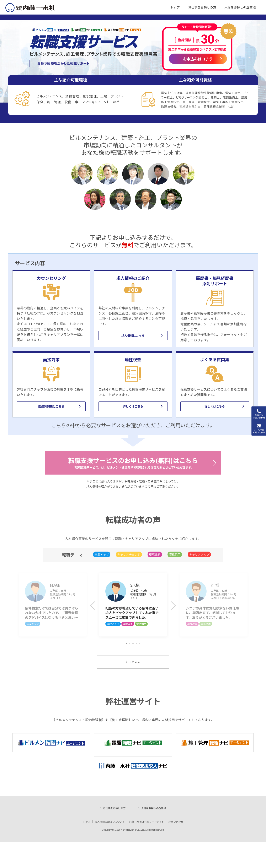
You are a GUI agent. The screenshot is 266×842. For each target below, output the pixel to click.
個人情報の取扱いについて (110, 821)
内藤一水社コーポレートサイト (146, 821)
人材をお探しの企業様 (153, 808)
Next (172, 607)
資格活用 (175, 554)
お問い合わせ (175, 821)
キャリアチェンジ (128, 554)
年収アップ (101, 554)
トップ (86, 821)
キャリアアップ (199, 554)
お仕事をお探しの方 (114, 808)
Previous (95, 607)
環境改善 (155, 554)
